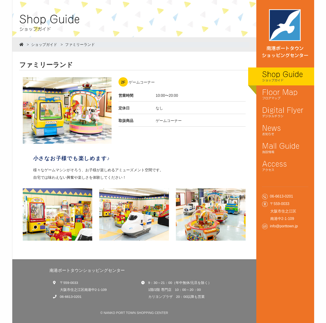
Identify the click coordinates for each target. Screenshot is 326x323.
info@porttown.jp (284, 226)
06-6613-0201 (71, 297)
